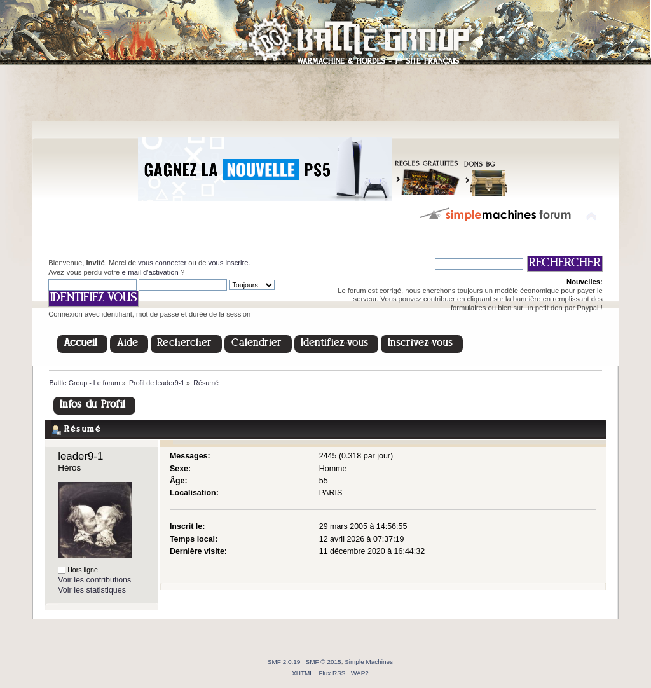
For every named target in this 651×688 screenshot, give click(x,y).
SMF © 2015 (323, 661)
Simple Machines (369, 661)
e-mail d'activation (149, 272)
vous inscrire (229, 262)
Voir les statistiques (92, 590)
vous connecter (162, 262)
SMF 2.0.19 (284, 661)
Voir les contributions (94, 579)
